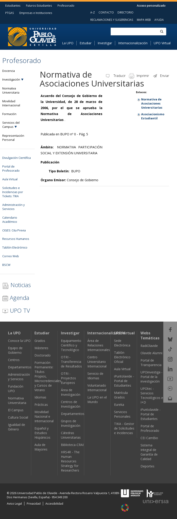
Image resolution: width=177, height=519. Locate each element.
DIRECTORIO (125, 12)
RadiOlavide (149, 345)
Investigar (105, 43)
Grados (39, 340)
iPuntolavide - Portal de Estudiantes (124, 381)
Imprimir (139, 75)
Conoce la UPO (19, 340)
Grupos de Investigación (70, 423)
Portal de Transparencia (151, 362)
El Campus (15, 410)
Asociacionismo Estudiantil (152, 116)
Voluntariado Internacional (97, 387)
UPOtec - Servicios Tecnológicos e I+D (152, 395)
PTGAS (9, 13)
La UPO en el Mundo (97, 399)
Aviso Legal (14, 504)
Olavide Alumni (151, 353)
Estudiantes (13, 5)
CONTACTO (106, 12)
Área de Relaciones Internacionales (98, 345)
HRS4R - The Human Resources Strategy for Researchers (70, 461)
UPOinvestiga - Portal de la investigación (151, 376)
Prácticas (41, 404)
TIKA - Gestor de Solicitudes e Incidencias (124, 428)
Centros (14, 360)
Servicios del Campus (11, 125)
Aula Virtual (122, 369)
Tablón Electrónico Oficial (122, 357)
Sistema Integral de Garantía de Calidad (149, 452)
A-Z (92, 12)
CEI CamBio (149, 438)
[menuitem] (69, 43)
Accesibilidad (54, 504)
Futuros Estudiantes (39, 5)
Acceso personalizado (151, 5)
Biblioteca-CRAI (72, 445)
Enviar (160, 75)
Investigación (11, 79)
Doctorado (42, 355)
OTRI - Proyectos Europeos (68, 378)
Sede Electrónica (122, 342)
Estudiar (85, 43)
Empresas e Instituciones (35, 13)
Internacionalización (133, 43)
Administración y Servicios (19, 376)
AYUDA (159, 19)
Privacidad (34, 504)
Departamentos (19, 367)
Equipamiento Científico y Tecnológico (71, 345)
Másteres (41, 348)
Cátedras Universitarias (71, 435)
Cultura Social (18, 417)
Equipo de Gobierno (15, 350)
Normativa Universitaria (17, 400)
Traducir (115, 75)
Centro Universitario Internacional (97, 361)
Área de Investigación (70, 392)
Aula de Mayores (40, 447)
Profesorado (65, 5)
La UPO (67, 43)
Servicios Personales (122, 414)
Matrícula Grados (121, 395)
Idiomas (40, 397)
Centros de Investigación (70, 404)
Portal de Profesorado (150, 428)
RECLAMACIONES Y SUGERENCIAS (111, 19)
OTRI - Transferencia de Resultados (71, 361)
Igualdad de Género (16, 426)
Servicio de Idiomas (95, 375)
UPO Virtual (162, 43)
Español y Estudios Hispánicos (42, 433)
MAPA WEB (144, 19)
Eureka (119, 404)
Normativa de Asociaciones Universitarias (151, 103)
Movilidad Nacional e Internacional (44, 416)
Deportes (147, 466)
